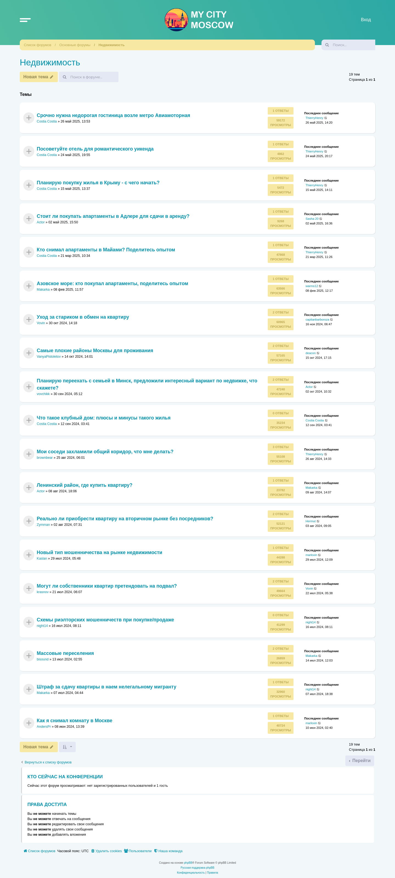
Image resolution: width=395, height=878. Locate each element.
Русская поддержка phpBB (197, 867)
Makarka (43, 289)
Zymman (43, 525)
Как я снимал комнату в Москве (74, 720)
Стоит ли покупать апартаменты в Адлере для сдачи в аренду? (113, 216)
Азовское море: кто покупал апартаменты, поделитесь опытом (112, 283)
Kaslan (42, 558)
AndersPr (44, 727)
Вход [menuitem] (366, 19)
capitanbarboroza (317, 319)
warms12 (312, 285)
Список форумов (37, 45)
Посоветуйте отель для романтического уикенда (95, 149)
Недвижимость (111, 45)
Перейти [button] (361, 760)
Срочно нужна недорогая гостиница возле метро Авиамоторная (113, 115)
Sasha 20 (312, 218)
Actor (41, 222)
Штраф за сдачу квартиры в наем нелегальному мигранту (106, 687)
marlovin (311, 555)
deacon (311, 353)
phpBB (188, 862)
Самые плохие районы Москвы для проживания (95, 350)
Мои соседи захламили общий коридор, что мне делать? (105, 451)
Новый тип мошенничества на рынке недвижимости (99, 552)
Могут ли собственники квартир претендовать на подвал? (107, 586)
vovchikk (43, 394)
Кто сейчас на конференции (65, 776)
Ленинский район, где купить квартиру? (84, 485)
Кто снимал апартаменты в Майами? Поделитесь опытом (106, 249)
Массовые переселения (65, 653)
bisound (43, 659)
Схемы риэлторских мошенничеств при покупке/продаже (105, 619)
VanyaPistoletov (49, 357)
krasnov (43, 592)
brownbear (45, 458)
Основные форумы (74, 45)
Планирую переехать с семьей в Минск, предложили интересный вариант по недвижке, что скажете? (147, 384)
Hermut (311, 521)
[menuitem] (106, 851)
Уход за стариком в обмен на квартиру (83, 317)
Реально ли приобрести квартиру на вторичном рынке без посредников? (125, 518)
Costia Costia (47, 121)
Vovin (41, 323)
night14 (42, 626)
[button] (25, 19)
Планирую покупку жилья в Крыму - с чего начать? (98, 182)
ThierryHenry (314, 118)
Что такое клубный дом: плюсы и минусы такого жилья (104, 418)
